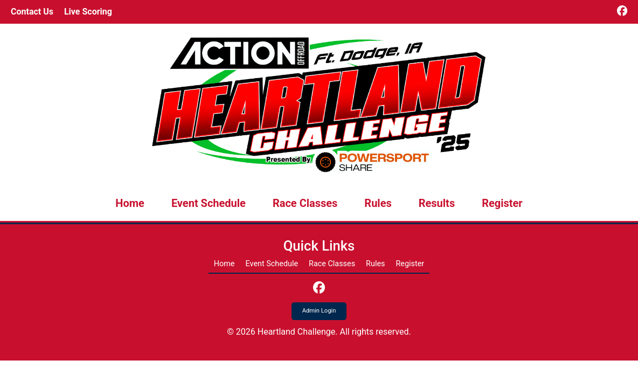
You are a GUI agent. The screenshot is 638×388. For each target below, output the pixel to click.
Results (437, 203)
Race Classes (305, 203)
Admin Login (319, 310)
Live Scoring (88, 11)
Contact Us (32, 11)
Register (502, 203)
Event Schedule (208, 203)
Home (129, 203)
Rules (377, 203)
